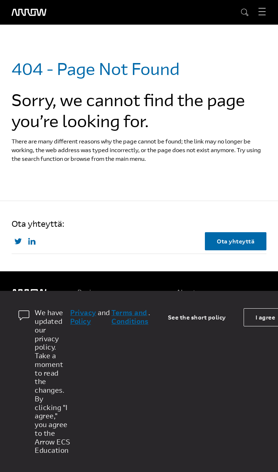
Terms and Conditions (129, 317)
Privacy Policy (83, 317)
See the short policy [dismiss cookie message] (197, 317)
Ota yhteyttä (235, 241)
